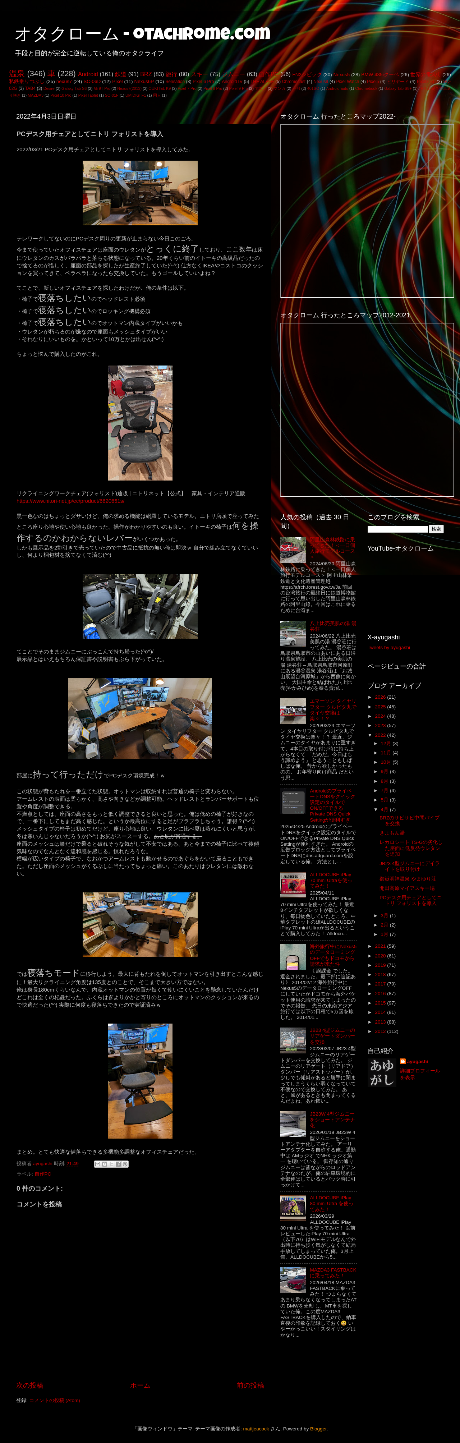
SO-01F (112, 95)
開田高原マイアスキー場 (407, 888)
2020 (381, 956)
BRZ (146, 74)
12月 (387, 743)
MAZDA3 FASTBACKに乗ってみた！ (333, 1272)
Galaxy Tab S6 (74, 88)
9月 (385, 771)
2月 (385, 925)
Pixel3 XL (426, 81)
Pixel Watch (347, 81)
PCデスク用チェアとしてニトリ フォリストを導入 (411, 900)
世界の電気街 (425, 74)
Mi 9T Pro (101, 88)
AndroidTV (232, 81)
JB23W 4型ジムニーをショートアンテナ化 (332, 1119)
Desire (49, 88)
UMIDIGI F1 (135, 95)
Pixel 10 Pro (60, 95)
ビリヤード (398, 81)
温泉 (17, 73)
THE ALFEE (262, 81)
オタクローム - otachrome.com (142, 36)
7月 (385, 790)
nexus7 (64, 81)
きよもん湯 (392, 833)
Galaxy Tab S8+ (397, 88)
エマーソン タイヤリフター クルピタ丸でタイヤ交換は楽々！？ (333, 709)
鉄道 (120, 74)
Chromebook (366, 88)
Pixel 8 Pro (212, 88)
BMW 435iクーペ (380, 74)
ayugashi (417, 1061)
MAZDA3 (35, 95)
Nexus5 (342, 74)
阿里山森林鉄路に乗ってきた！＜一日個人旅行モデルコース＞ (332, 548)
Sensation (175, 81)
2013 (381, 1022)
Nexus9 (320, 81)
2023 (381, 725)
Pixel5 (373, 81)
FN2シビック (307, 74)
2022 (381, 735)
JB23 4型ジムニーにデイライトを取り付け (410, 866)
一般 (296, 88)
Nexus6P (144, 81)
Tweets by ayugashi (389, 647)
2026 (381, 697)
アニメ (261, 88)
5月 (385, 800)
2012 (381, 1031)
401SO (313, 88)
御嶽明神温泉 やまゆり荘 (408, 879)
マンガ (279, 88)
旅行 (171, 74)
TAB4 (30, 88)
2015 (381, 1003)
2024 (381, 716)
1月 (385, 934)
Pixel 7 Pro (187, 88)
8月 (385, 781)
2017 (381, 984)
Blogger (318, 1428)
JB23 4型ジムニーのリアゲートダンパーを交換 (332, 1036)
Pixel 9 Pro (238, 88)
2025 (381, 706)
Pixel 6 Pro (203, 81)
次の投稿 (29, 1385)
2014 (381, 1012)
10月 (387, 762)
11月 (387, 752)
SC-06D (92, 81)
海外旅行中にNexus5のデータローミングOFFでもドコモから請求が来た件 (333, 955)
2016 (381, 993)
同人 (157, 95)
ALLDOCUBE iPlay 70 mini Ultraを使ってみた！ (331, 880)
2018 (381, 974)
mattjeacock (256, 1428)
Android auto (337, 88)
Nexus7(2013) (129, 88)
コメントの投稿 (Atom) (54, 1400)
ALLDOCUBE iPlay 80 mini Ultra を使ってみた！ (332, 1203)
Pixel (117, 81)
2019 (381, 965)
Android (88, 74)
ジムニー (233, 74)
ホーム (140, 1385)
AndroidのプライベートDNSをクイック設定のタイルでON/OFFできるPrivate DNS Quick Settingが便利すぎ (332, 805)
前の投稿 (250, 1385)
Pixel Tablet (88, 95)
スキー (199, 74)
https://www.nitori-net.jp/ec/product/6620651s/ (70, 501)
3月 (385, 915)
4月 (385, 809)
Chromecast (293, 81)
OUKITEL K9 (159, 88)
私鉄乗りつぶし (27, 81)
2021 (381, 946)
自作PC (269, 74)
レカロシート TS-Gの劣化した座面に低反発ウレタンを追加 (411, 848)
